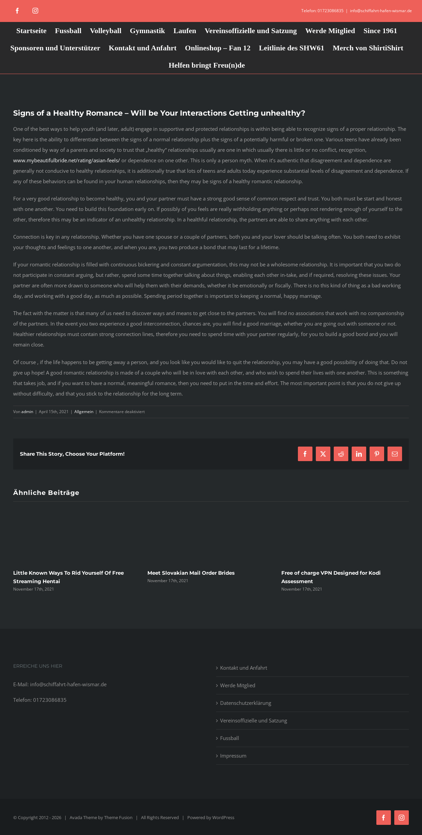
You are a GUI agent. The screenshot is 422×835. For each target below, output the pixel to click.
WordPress (223, 817)
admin (27, 411)
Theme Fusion (118, 817)
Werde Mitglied (237, 685)
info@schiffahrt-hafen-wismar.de (381, 11)
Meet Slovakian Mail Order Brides (191, 573)
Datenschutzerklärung (245, 702)
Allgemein (83, 411)
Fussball (229, 738)
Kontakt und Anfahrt (243, 667)
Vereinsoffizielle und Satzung (253, 720)
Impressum (233, 755)
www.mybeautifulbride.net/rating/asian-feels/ (66, 160)
